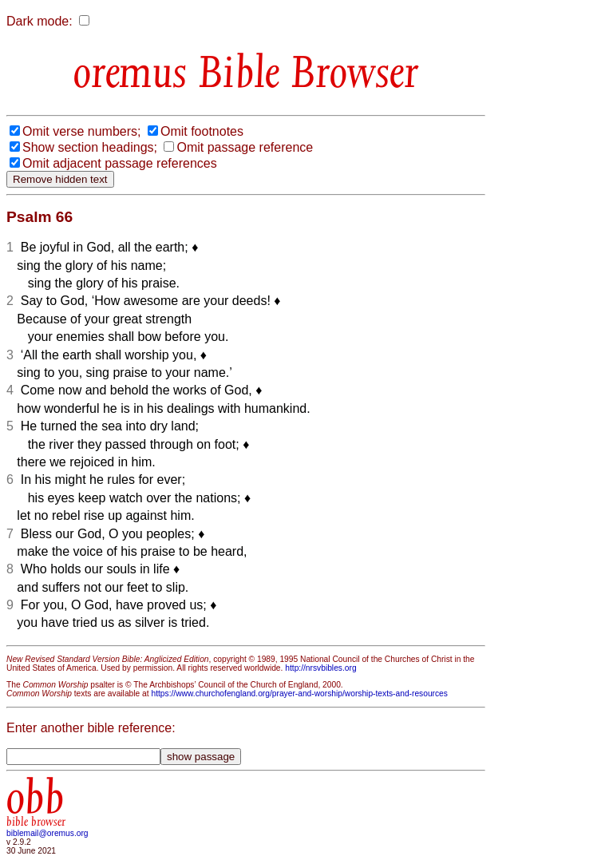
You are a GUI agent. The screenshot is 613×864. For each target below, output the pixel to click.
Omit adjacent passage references (119, 163)
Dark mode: (39, 21)
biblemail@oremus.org (47, 833)
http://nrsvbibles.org (320, 668)
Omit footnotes (201, 131)
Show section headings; (89, 147)
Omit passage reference (244, 147)
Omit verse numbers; (81, 131)
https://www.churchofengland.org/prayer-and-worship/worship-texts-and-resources (299, 693)
